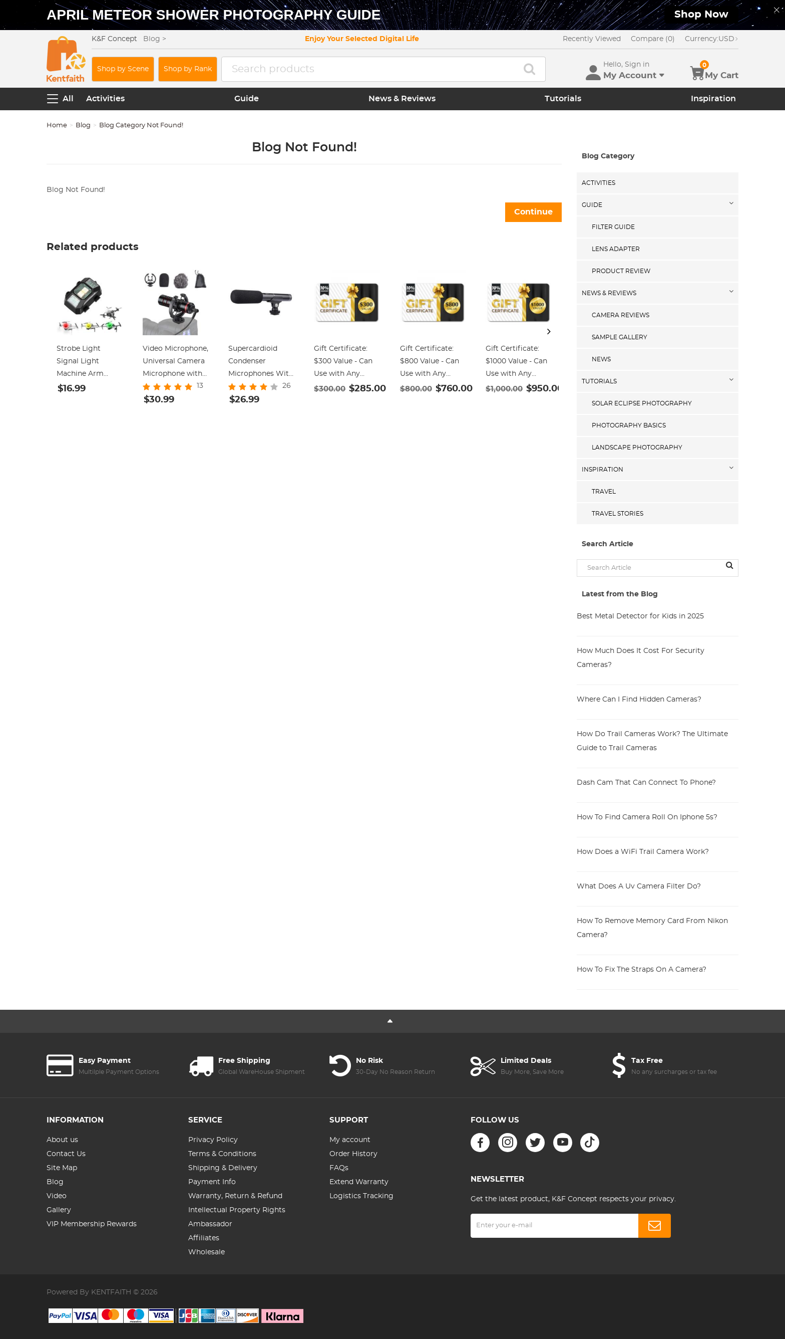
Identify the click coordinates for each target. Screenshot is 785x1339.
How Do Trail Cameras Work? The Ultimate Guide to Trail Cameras (652, 741)
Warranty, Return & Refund (235, 1196)
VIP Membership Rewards (92, 1224)
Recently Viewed (592, 39)
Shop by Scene (123, 69)
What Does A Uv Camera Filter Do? (639, 886)
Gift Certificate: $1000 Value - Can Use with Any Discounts (516, 362)
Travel (604, 492)
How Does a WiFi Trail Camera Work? (643, 851)
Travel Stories (617, 514)
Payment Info (212, 1182)
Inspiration (713, 99)
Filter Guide (613, 227)
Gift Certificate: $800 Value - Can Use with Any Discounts (429, 362)
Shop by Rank (188, 69)
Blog (83, 125)
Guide (246, 99)
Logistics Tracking (361, 1196)
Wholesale (206, 1252)
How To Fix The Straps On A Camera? (641, 969)
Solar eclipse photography (642, 403)
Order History (353, 1154)
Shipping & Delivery (222, 1168)
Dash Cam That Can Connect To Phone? (646, 782)
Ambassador (210, 1224)
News (601, 359)
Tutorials (563, 99)
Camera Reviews (620, 315)
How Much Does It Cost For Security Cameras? (640, 657)
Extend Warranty (358, 1182)
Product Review (621, 271)
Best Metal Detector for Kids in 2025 (640, 616)
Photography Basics (629, 425)
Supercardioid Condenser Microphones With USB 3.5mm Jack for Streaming (260, 362)
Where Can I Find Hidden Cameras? (639, 699)
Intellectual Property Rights (236, 1210)
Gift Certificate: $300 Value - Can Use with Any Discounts (343, 362)
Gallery (59, 1210)
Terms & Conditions (222, 1154)
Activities (105, 99)
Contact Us (66, 1154)
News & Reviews (402, 99)
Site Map (62, 1168)
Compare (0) (653, 39)
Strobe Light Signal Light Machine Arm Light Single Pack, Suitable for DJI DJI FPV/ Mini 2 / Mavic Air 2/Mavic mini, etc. (88, 362)
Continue (533, 212)
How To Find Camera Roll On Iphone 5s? (647, 817)
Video (57, 1196)
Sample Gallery (619, 337)
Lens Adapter (616, 249)
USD (711, 39)
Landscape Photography (637, 447)
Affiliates (203, 1238)
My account (349, 1140)
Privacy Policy (213, 1140)
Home (57, 125)
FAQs (338, 1168)
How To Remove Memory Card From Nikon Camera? (652, 928)
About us (62, 1140)
